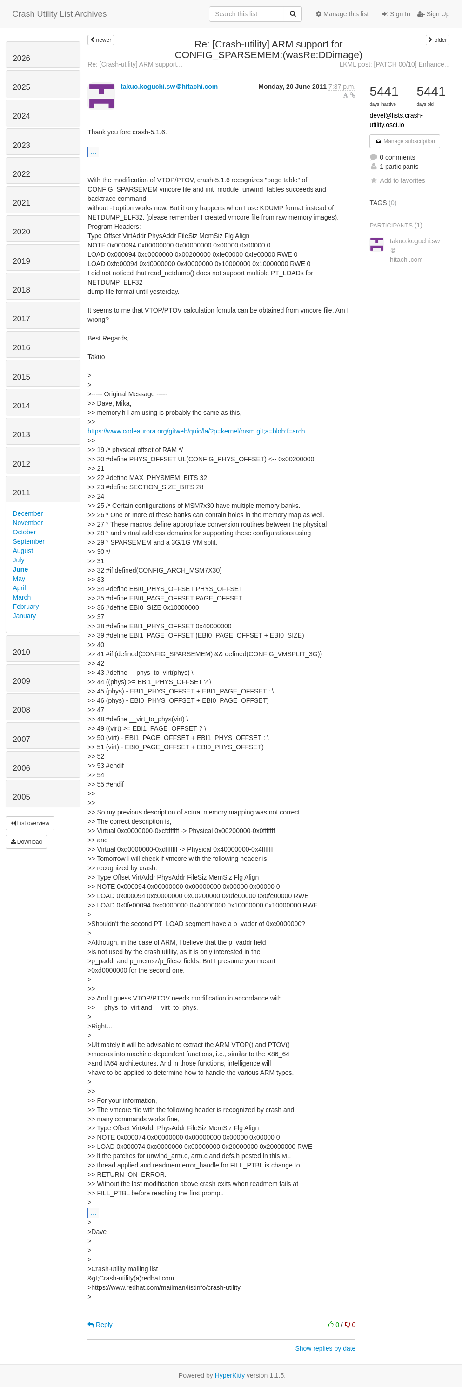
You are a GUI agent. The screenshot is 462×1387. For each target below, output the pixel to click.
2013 (21, 434)
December (28, 513)
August (23, 550)
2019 (21, 261)
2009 (21, 681)
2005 (21, 797)
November (28, 523)
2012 (21, 464)
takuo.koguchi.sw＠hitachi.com (169, 86)
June (20, 569)
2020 (21, 231)
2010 (21, 652)
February (26, 606)
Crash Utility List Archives (60, 14)
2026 (21, 58)
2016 (21, 347)
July (19, 560)
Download (26, 842)
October (24, 532)
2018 (21, 290)
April (19, 588)
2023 (21, 145)
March (22, 597)
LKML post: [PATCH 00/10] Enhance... (394, 64)
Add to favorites (397, 180)
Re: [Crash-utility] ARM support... (134, 64)
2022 (21, 174)
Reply (100, 1324)
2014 (21, 405)
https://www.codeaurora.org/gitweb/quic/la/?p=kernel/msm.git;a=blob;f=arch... (198, 431)
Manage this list (342, 14)
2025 (21, 87)
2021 (21, 203)
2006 (21, 768)
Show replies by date (325, 1348)
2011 (21, 492)
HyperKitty (230, 1375)
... (93, 151)
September (29, 541)
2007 (21, 739)
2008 (21, 710)
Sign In (396, 14)
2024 (21, 116)
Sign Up (433, 14)
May (19, 578)
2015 (21, 377)
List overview (30, 823)
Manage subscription (405, 141)
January (24, 616)
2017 (21, 318)
